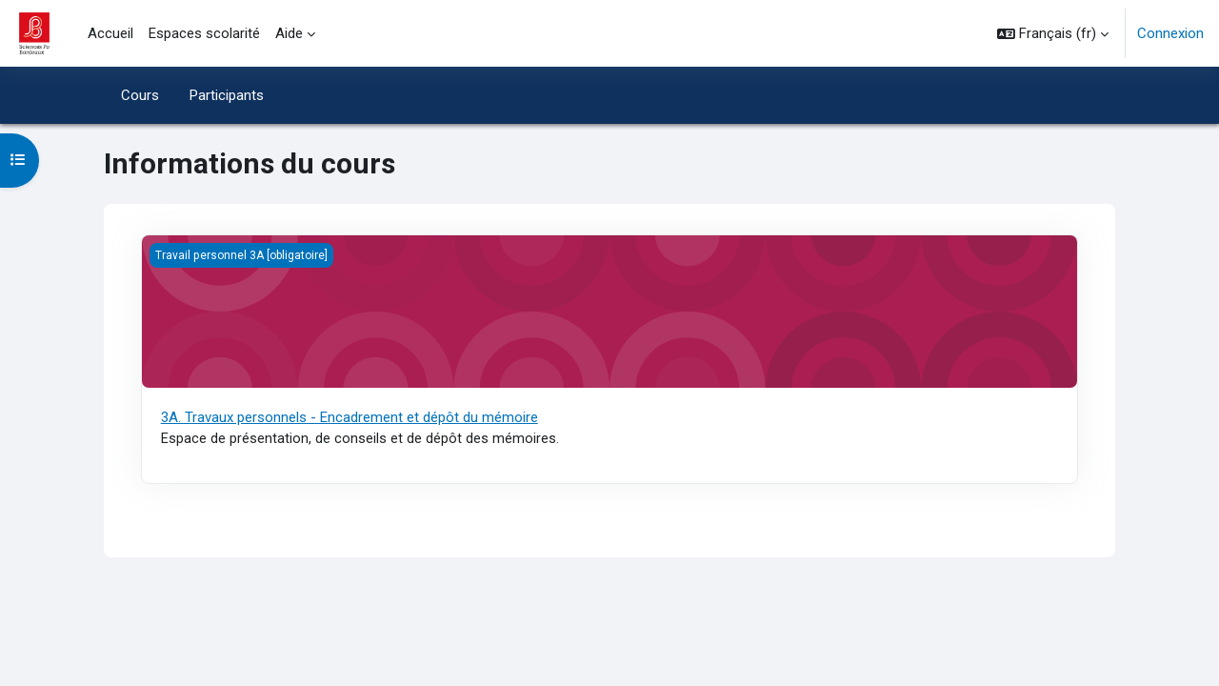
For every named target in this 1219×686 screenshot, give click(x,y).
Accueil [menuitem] (110, 33)
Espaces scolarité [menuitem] (204, 33)
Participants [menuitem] (227, 95)
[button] (1053, 33)
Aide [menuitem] (289, 33)
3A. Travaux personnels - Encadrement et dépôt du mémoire (349, 417)
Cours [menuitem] (140, 95)
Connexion (1170, 33)
